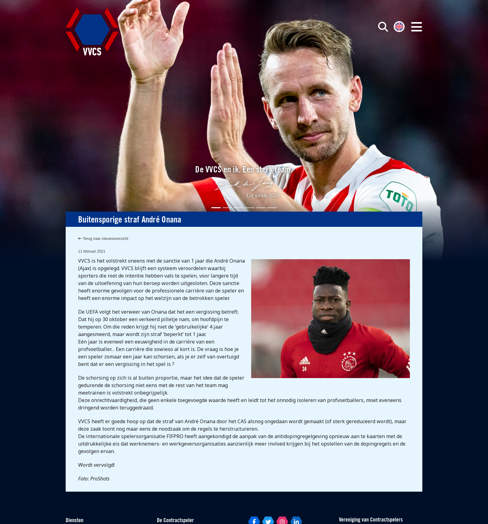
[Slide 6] (272, 207)
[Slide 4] (249, 207)
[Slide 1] (216, 207)
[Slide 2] (227, 207)
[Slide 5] (260, 207)
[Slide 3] (238, 207)
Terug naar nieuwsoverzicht (103, 238)
